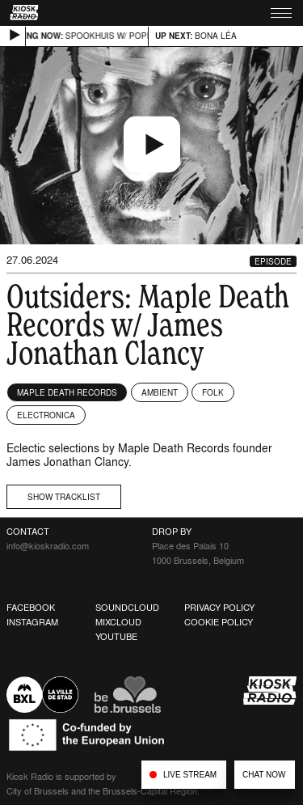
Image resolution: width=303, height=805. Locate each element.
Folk (213, 392)
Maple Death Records (67, 392)
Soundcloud (127, 607)
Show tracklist (63, 496)
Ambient (159, 392)
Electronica (46, 415)
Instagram (32, 622)
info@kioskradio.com (47, 546)
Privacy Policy (219, 607)
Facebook (30, 607)
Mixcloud (118, 622)
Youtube (116, 636)
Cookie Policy (218, 622)
